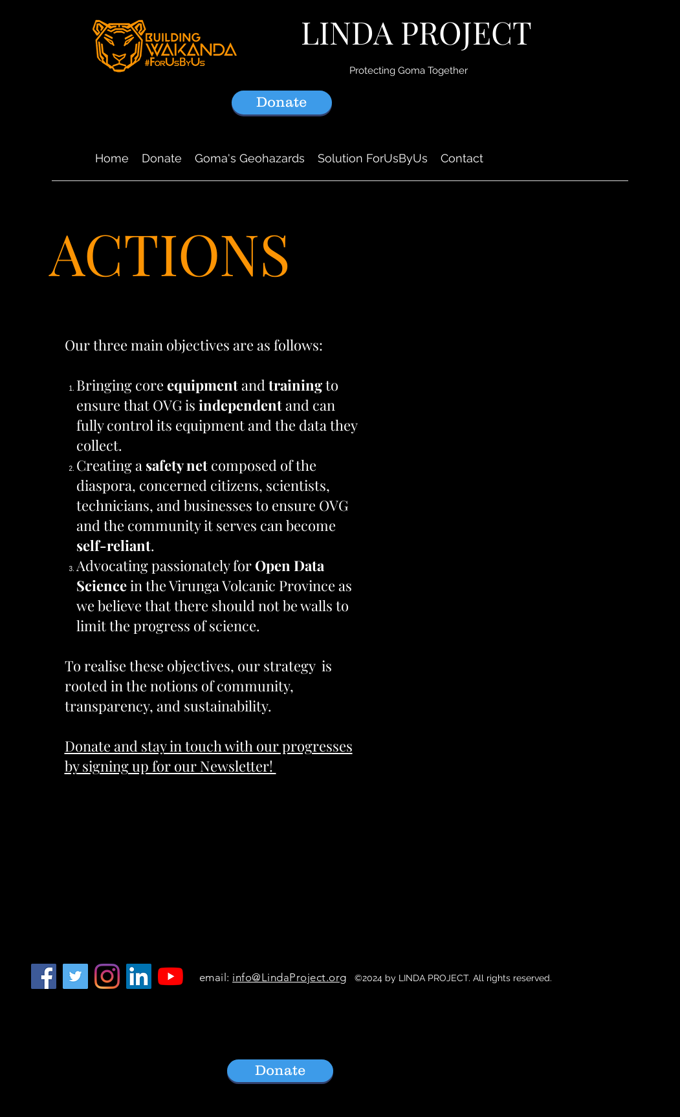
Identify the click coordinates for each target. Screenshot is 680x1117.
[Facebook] (43, 976)
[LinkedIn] (138, 976)
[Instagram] (107, 976)
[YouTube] (170, 976)
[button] (249, 158)
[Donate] (282, 102)
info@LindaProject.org (289, 977)
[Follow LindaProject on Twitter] (75, 976)
